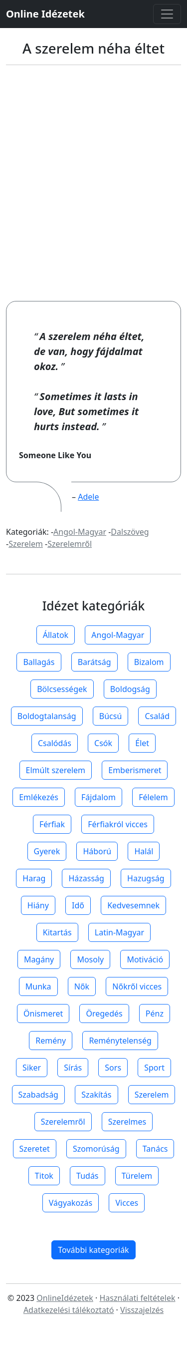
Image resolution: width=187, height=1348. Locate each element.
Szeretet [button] (34, 1148)
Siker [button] (31, 1067)
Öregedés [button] (104, 1013)
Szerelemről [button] (63, 1121)
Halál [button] (143, 851)
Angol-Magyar (79, 531)
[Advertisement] (93, 183)
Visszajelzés (142, 1309)
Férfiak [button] (52, 824)
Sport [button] (154, 1067)
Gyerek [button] (47, 851)
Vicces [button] (126, 1202)
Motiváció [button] (145, 959)
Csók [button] (103, 743)
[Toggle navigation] (167, 14)
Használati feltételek (137, 1297)
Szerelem (25, 543)
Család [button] (157, 716)
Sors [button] (113, 1067)
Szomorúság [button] (96, 1148)
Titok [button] (44, 1175)
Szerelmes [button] (127, 1121)
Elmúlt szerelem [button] (56, 770)
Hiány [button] (38, 905)
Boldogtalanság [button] (46, 716)
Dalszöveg (130, 531)
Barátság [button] (94, 661)
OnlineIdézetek (64, 1297)
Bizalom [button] (149, 661)
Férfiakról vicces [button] (118, 824)
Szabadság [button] (38, 1094)
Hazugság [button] (146, 878)
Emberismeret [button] (134, 770)
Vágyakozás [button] (70, 1202)
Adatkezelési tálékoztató (68, 1309)
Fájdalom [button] (98, 797)
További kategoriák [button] (93, 1249)
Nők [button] (81, 986)
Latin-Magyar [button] (119, 932)
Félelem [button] (153, 797)
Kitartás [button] (57, 932)
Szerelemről (69, 543)
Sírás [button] (73, 1067)
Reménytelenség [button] (120, 1040)
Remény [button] (50, 1040)
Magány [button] (39, 959)
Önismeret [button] (43, 1013)
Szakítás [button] (96, 1094)
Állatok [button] (55, 634)
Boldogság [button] (130, 689)
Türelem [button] (137, 1175)
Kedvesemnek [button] (133, 905)
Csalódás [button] (54, 743)
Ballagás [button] (38, 661)
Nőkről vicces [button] (137, 986)
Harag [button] (33, 878)
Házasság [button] (86, 878)
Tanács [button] (155, 1148)
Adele (88, 496)
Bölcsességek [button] (62, 689)
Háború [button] (97, 851)
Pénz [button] (155, 1013)
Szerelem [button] (152, 1094)
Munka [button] (38, 986)
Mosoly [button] (90, 959)
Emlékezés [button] (38, 797)
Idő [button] (78, 905)
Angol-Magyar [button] (117, 634)
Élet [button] (142, 743)
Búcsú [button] (110, 716)
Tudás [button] (87, 1175)
